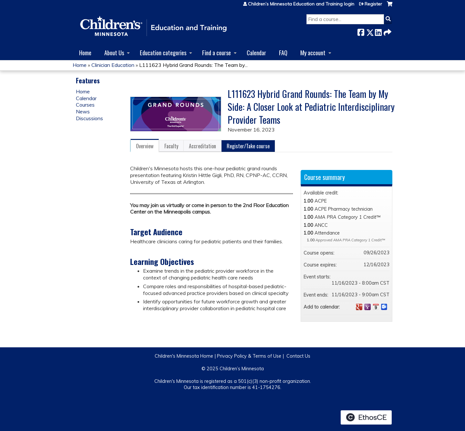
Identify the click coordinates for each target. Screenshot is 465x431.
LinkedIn (378, 31)
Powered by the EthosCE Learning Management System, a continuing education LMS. (366, 417)
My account (313, 52)
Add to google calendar (359, 307)
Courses (85, 104)
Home (85, 52)
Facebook (360, 31)
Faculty (171, 146)
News (83, 111)
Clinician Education (112, 65)
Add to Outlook (384, 307)
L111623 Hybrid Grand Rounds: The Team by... (193, 65)
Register (373, 4)
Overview (144, 146)
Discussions (89, 118)
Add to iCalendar (376, 306)
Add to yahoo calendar (367, 307)
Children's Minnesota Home (184, 356)
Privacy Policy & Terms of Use (249, 356)
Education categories (163, 52)
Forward (387, 31)
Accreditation (202, 146)
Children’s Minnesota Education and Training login (301, 4)
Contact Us (298, 356)
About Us (114, 52)
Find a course (216, 52)
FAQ (283, 52)
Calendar (256, 52)
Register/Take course (248, 146)
